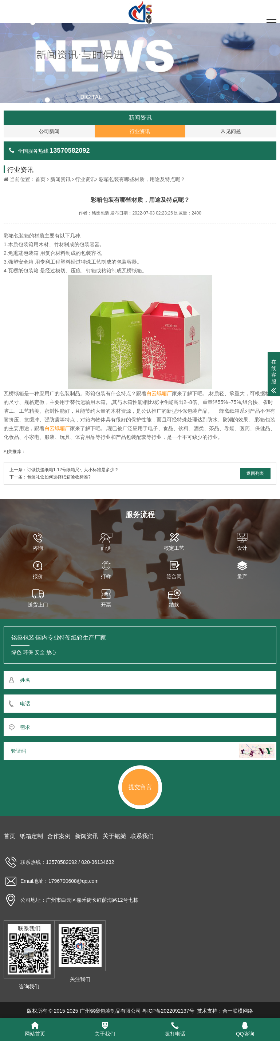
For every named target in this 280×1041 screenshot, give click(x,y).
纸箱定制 (31, 836)
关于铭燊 (114, 836)
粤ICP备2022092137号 (168, 1011)
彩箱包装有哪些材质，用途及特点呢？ (142, 179)
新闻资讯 (60, 179)
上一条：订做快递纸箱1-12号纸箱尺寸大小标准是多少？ (64, 469)
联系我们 (142, 836)
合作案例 (59, 836)
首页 (40, 179)
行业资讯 (85, 179)
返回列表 (255, 473)
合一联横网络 (237, 1011)
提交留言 (140, 787)
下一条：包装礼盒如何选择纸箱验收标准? (50, 477)
